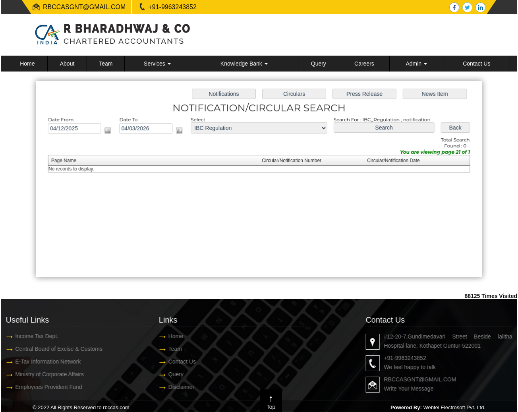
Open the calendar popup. (111, 131)
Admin (416, 63)
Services (157, 63)
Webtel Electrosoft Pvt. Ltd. (454, 407)
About (67, 63)
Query (318, 63)
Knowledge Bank (244, 63)
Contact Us (476, 63)
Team (105, 63)
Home (27, 63)
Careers (364, 63)
